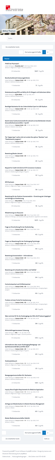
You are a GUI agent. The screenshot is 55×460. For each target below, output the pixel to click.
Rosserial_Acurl (19, 66)
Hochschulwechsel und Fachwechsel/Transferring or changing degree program (26, 289)
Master (12, 157)
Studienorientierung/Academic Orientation (22, 245)
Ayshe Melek (18, 94)
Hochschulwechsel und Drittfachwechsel (17, 284)
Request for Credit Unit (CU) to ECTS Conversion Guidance (23, 168)
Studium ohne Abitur (16, 110)
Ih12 (16, 333)
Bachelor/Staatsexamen (17, 82)
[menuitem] (6, 456)
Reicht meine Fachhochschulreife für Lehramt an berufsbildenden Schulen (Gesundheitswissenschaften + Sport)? (28, 122)
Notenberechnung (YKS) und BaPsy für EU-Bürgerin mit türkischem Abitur (28, 92)
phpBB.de (24, 454)
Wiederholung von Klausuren (14, 213)
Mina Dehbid (18, 201)
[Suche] (47, 38)
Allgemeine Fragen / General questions (21, 67)
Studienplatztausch (11, 361)
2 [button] (47, 52)
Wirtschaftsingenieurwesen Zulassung (17, 330)
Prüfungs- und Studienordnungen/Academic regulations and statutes (29, 217)
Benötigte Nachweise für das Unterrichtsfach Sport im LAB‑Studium (26, 106)
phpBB (12, 451)
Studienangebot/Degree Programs (20, 172)
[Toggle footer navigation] (2, 446)
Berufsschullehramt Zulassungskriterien (17, 78)
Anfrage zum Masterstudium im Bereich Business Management (24, 404)
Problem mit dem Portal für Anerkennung (18, 300)
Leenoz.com (47, 451)
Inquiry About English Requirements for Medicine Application (24, 390)
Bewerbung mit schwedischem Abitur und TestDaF (20, 270)
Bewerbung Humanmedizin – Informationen (19, 256)
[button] (51, 52)
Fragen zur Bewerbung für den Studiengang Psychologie (22, 241)
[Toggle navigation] (52, 7)
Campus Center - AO (20, 80)
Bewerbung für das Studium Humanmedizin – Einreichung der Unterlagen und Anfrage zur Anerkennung (28, 197)
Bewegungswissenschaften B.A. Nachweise (18, 375)
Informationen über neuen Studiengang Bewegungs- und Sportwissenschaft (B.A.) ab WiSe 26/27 (22, 346)
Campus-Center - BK (20, 363)
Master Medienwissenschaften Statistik (17, 418)
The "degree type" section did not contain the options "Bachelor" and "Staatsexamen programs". (26, 138)
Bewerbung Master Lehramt (13, 153)
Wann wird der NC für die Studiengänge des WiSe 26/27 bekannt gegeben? (28, 316)
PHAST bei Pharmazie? (12, 64)
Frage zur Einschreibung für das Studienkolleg (19, 227)
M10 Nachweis (9, 182)
